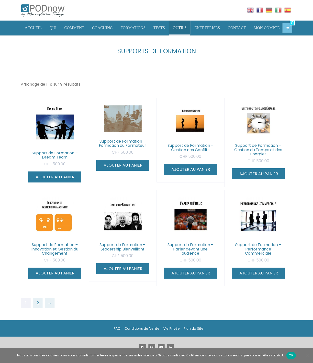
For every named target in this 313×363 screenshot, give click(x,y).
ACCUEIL (33, 28)
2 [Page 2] (38, 303)
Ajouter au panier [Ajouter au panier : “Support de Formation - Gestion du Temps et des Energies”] (258, 174)
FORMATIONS (133, 28)
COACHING (102, 28)
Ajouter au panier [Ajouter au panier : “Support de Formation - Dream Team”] (55, 177)
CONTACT (237, 28)
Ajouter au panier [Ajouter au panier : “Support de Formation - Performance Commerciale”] (258, 273)
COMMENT (74, 28)
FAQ (117, 328)
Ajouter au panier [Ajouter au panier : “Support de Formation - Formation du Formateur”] (123, 165)
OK (291, 355)
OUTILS (180, 28)
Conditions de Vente (141, 328)
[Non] (306, 355)
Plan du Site (193, 328)
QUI (52, 28)
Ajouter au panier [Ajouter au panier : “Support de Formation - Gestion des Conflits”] (190, 169)
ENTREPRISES (207, 28)
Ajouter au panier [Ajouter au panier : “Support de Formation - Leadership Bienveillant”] (123, 269)
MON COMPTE (267, 28)
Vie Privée (171, 328)
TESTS (159, 28)
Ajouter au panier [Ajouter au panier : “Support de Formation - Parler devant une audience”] (190, 273)
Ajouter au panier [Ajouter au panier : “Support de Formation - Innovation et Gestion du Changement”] (55, 273)
